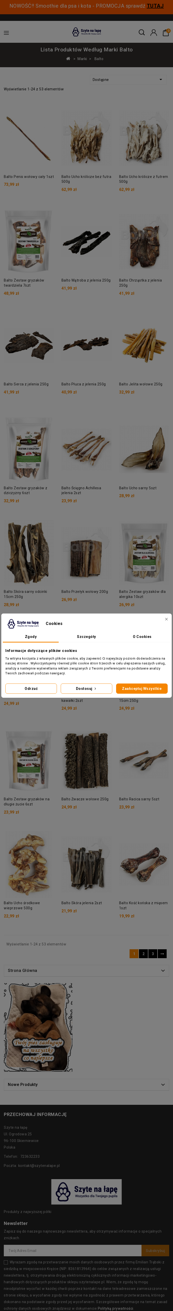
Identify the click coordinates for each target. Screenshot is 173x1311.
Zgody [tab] (31, 637)
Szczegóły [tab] (86, 637)
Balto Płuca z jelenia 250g (83, 384)
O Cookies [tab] (142, 637)
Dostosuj (86, 689)
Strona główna (22, 1024)
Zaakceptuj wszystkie (142, 689)
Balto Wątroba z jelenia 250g (86, 280)
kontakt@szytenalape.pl (39, 1219)
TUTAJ (155, 6)
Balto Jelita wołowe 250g (141, 384)
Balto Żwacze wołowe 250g (85, 799)
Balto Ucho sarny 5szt (138, 488)
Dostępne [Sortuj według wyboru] (128, 79)
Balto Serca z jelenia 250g (26, 384)
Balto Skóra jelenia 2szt (24, 957)
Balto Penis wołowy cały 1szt (29, 177)
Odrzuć (31, 689)
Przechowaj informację (35, 1168)
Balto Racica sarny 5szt (139, 782)
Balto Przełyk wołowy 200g (84, 592)
